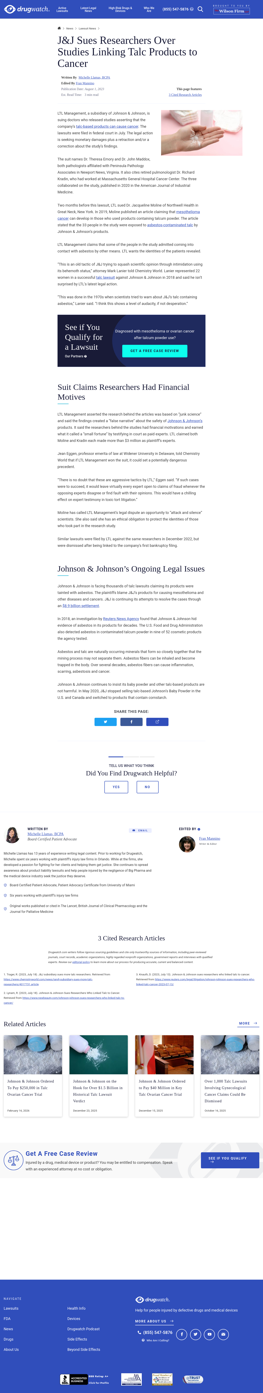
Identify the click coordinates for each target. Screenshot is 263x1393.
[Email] (140, 830)
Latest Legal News (88, 9)
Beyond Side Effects (83, 1349)
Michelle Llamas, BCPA (94, 77)
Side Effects (77, 1339)
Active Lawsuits (62, 9)
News (69, 28)
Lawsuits (11, 1308)
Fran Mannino (85, 83)
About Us (11, 1349)
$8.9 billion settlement (80, 606)
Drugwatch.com (27, 9)
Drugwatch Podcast (83, 1329)
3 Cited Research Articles (185, 94)
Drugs (8, 1339)
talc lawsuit (105, 277)
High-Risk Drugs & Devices (120, 9)
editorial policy (81, 962)
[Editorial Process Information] (199, 828)
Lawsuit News (87, 28)
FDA (7, 1318)
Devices (73, 1318)
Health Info (76, 1308)
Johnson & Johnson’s (184, 421)
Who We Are (149, 9)
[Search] (199, 9)
